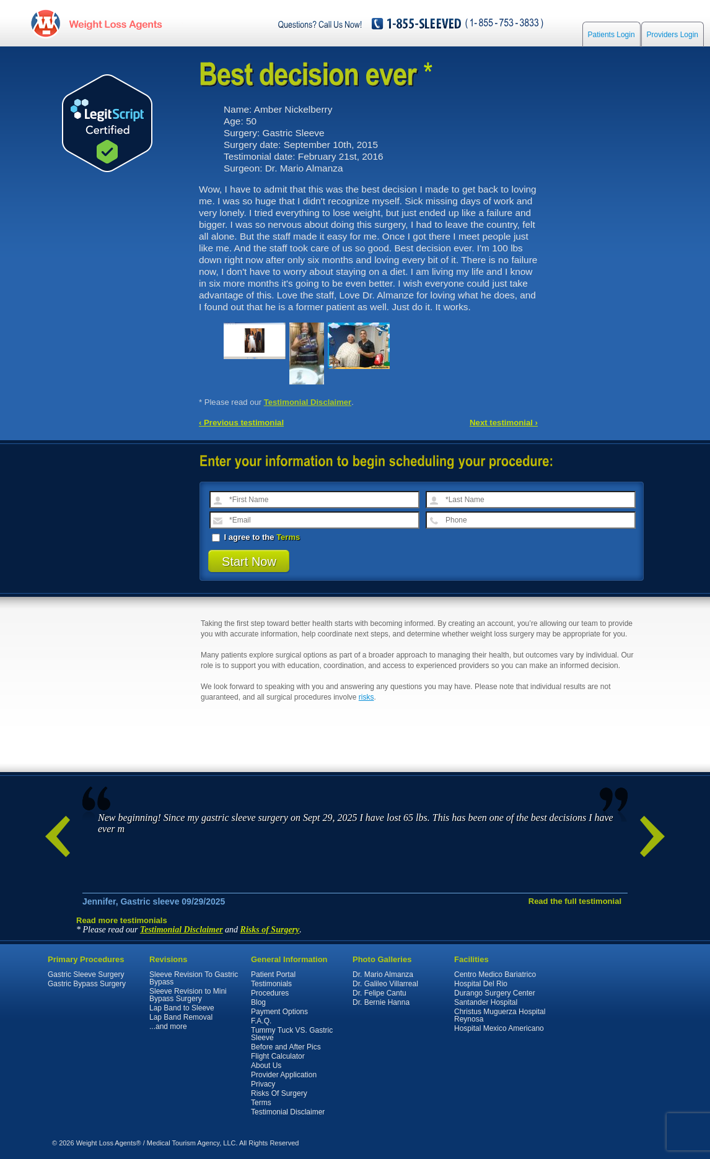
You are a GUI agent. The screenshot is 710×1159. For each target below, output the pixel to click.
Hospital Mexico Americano (499, 1028)
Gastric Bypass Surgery (87, 983)
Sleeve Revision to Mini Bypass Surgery (188, 995)
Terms (288, 537)
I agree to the (256, 537)
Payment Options (279, 1011)
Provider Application (284, 1074)
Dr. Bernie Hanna (381, 1002)
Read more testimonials (121, 920)
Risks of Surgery (270, 929)
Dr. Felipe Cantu (379, 993)
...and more (168, 1026)
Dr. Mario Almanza (383, 974)
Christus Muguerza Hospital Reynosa (499, 1015)
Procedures (270, 993)
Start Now (249, 561)
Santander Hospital (485, 1002)
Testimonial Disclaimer (308, 402)
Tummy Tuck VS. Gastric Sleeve (292, 1034)
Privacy (263, 1084)
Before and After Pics (286, 1047)
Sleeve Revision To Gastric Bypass (193, 978)
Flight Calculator (278, 1056)
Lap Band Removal (181, 1017)
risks (366, 697)
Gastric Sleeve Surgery (86, 974)
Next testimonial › (504, 422)
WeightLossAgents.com (117, 24)
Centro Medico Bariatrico (495, 974)
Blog (258, 1002)
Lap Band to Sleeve (181, 1008)
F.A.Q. (261, 1021)
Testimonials (271, 983)
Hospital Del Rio (480, 983)
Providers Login (672, 38)
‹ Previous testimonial (241, 422)
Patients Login (611, 38)
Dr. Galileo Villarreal (385, 983)
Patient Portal (273, 974)
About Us (266, 1065)
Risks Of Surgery (279, 1093)
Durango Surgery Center (494, 993)
